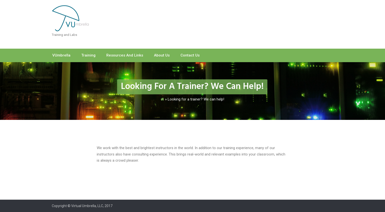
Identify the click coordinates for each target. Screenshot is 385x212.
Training (88, 55)
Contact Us (190, 55)
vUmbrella (61, 55)
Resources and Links (124, 55)
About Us (162, 55)
